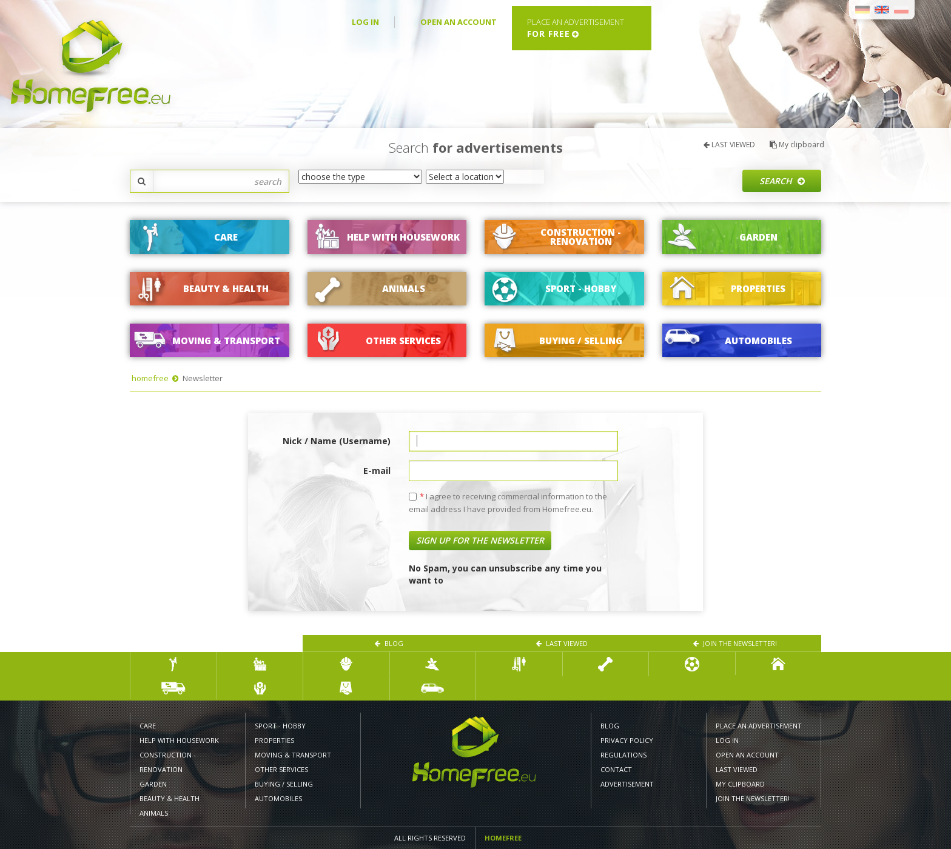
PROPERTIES (274, 740)
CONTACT (616, 769)
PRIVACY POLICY (626, 740)
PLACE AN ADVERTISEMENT (759, 725)
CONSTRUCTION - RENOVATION (167, 762)
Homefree (503, 837)
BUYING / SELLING (284, 783)
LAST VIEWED (729, 144)
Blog (389, 643)
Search (782, 181)
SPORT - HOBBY (280, 725)
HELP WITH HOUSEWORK (179, 740)
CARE (147, 725)
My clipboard (797, 144)
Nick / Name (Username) (337, 441)
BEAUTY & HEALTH (169, 798)
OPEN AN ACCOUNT (458, 21)
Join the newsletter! (735, 643)
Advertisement (627, 783)
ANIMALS (153, 812)
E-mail (377, 470)
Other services (281, 769)
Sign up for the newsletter (480, 540)
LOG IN (365, 21)
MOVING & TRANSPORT (293, 754)
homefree (150, 378)
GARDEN (153, 783)
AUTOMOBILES (278, 798)
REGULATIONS (623, 754)
